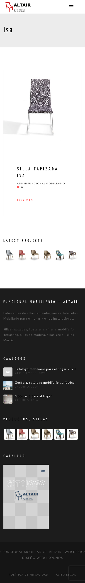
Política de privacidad (28, 574)
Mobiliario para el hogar (33, 396)
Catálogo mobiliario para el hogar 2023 (45, 369)
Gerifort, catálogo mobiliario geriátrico (45, 382)
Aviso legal (66, 574)
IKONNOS (54, 558)
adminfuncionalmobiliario (41, 183)
